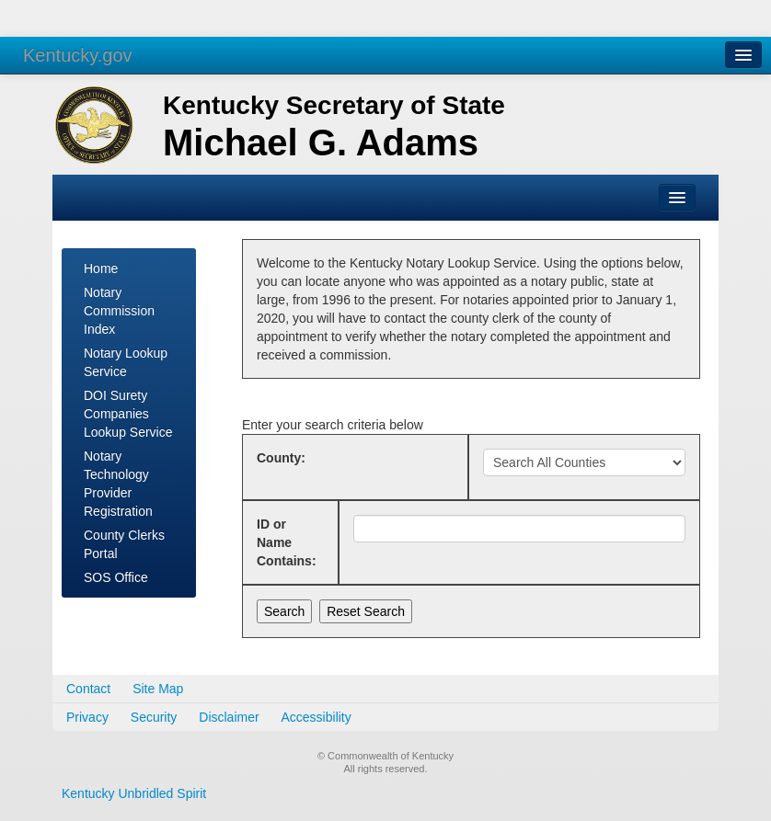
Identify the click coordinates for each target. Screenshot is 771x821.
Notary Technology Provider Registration (118, 484)
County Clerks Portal (124, 544)
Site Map (157, 688)
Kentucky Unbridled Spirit (134, 793)
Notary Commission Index (119, 310)
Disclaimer (229, 717)
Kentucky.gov (77, 55)
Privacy (87, 717)
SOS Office (116, 577)
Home (101, 268)
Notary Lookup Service (125, 362)
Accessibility (316, 717)
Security (154, 717)
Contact (88, 688)
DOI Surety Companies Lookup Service (128, 413)
